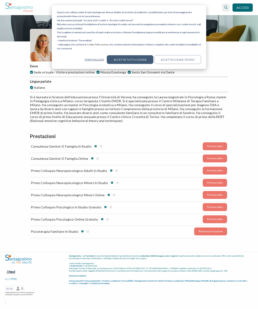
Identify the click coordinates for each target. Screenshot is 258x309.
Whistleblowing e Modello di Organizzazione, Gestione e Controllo (215, 281)
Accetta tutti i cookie (130, 59)
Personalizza (94, 59)
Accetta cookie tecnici (178, 59)
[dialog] (129, 37)
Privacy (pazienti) (92, 281)
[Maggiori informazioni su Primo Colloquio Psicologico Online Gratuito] (107, 219)
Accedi (242, 8)
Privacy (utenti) (76, 281)
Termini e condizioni (111, 281)
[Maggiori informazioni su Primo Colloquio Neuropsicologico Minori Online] (114, 195)
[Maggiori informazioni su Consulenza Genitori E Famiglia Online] (98, 158)
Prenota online (215, 146)
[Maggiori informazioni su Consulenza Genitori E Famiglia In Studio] (101, 146)
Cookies (73, 283)
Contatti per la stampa (100, 283)
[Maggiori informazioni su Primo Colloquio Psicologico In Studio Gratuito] (111, 207)
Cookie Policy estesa (97, 44)
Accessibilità (127, 281)
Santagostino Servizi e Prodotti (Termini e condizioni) (159, 281)
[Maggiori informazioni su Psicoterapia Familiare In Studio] (88, 231)
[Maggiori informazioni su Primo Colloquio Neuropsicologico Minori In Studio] (117, 182)
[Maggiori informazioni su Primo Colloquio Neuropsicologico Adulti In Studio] (116, 170)
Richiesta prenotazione (210, 231)
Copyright (83, 283)
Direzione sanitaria (77, 275)
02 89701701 (76, 266)
